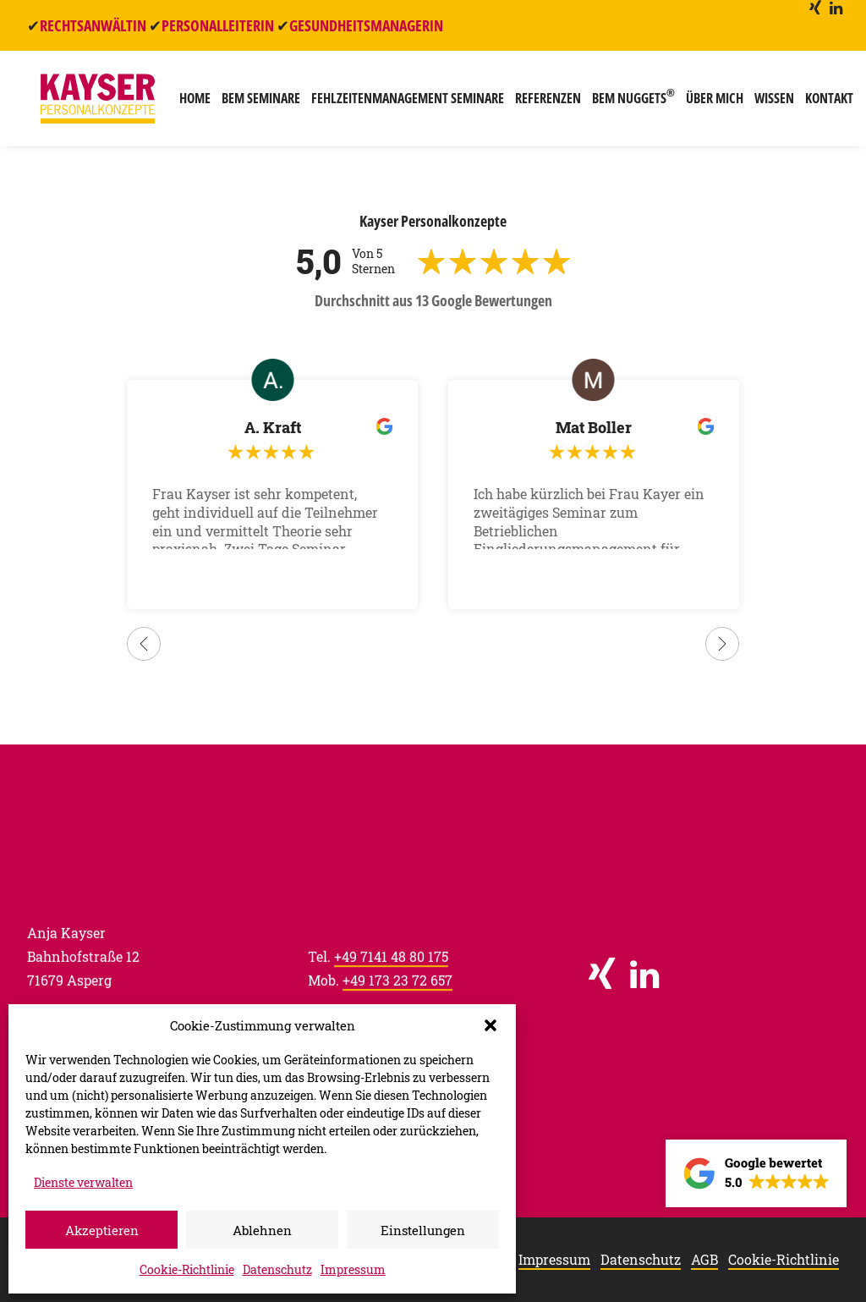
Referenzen (543, 103)
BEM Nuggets (628, 102)
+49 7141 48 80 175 (391, 972)
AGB (704, 1260)
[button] (490, 1025)
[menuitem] (815, 7)
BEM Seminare (255, 103)
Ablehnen (262, 1230)
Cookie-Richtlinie (187, 1269)
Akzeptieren (102, 1230)
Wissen (769, 103)
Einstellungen (423, 1230)
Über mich (709, 103)
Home (190, 103)
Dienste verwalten (83, 1182)
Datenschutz (277, 1269)
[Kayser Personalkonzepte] (95, 103)
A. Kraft (272, 428)
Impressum (353, 1269)
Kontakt (824, 103)
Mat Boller (594, 428)
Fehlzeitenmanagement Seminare (402, 103)
